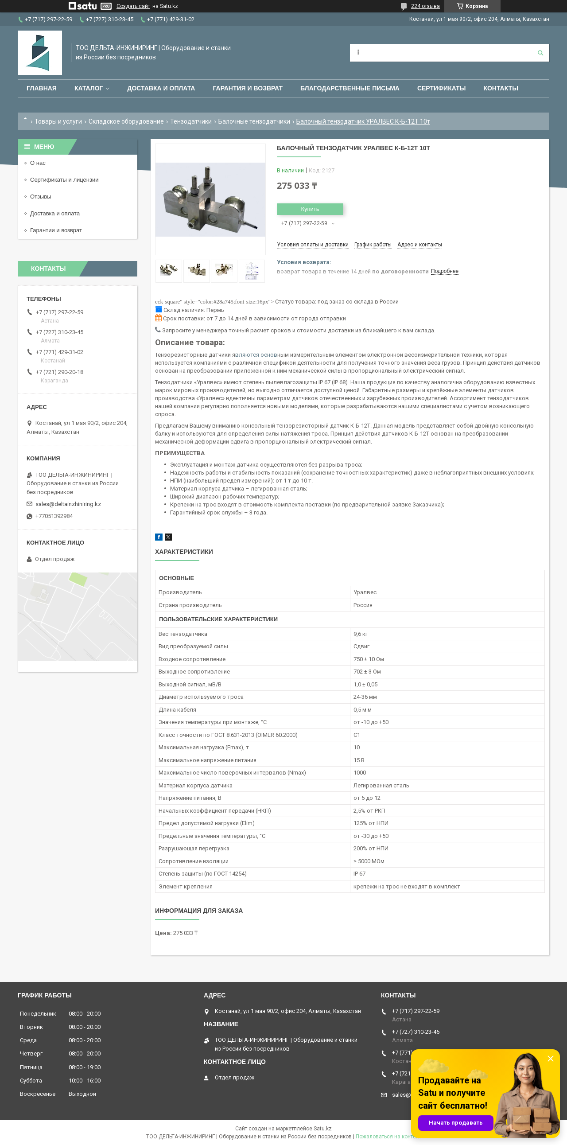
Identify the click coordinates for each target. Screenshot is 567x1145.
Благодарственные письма (350, 88)
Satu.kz (323, 1129)
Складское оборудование (126, 121)
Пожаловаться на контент (388, 1136)
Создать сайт (133, 6)
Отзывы (40, 196)
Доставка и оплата (161, 88)
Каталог (88, 88)
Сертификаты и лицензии (64, 179)
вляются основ (256, 354)
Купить (310, 209)
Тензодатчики (191, 121)
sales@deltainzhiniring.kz (68, 504)
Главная (42, 88)
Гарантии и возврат (56, 230)
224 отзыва (425, 6)
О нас (38, 163)
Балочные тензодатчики (254, 121)
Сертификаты (441, 88)
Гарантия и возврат (248, 88)
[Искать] (540, 53)
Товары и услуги (58, 121)
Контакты (500, 88)
